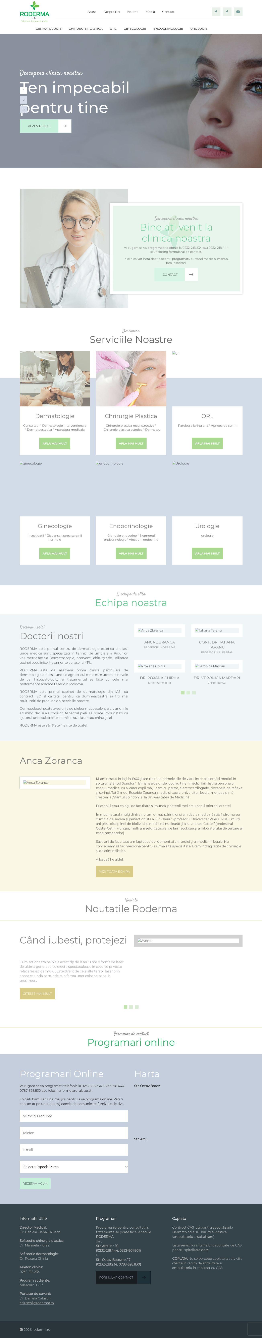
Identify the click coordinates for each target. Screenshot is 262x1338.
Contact (168, 12)
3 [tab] (23, 109)
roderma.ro (41, 1330)
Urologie (198, 29)
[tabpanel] (131, 101)
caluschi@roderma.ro (37, 1303)
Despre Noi (112, 12)
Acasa (92, 12)
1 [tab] (23, 91)
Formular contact (124, 1277)
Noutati (133, 12)
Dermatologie (48, 29)
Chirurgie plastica (86, 29)
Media (150, 12)
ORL (113, 29)
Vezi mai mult (49, 126)
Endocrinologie (168, 29)
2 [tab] (24, 100)
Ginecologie (135, 29)
